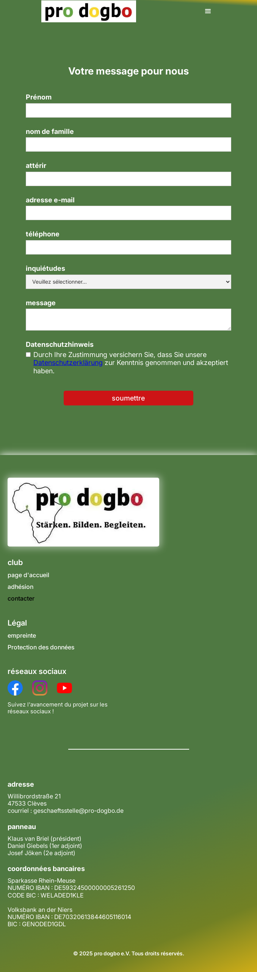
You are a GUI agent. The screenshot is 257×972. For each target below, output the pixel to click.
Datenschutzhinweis (60, 344)
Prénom (39, 97)
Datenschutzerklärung (68, 362)
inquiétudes (45, 268)
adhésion (20, 586)
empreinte (22, 635)
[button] (208, 11)
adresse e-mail (50, 200)
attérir (36, 165)
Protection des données (41, 647)
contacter (21, 598)
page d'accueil (28, 575)
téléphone (43, 234)
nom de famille (50, 131)
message (41, 303)
